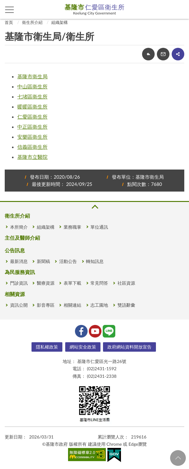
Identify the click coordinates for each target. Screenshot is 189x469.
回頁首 (178, 458)
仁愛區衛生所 (32, 117)
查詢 (179, 9)
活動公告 (68, 261)
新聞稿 (43, 261)
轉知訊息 (95, 261)
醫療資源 (45, 283)
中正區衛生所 (32, 127)
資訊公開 (19, 305)
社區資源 (126, 283)
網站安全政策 (83, 346)
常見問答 (99, 283)
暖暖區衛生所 (32, 106)
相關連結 (72, 305)
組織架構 (59, 22)
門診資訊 (19, 283)
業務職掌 (72, 227)
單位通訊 (99, 227)
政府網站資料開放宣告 (129, 346)
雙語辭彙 (126, 305)
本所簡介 (19, 227)
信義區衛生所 (32, 147)
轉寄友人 (163, 54)
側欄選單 (9, 10)
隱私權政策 (47, 346)
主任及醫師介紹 (22, 238)
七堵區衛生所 (32, 96)
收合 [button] (94, 207)
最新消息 (19, 261)
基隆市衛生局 (32, 76)
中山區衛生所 (32, 86)
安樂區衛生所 (32, 137)
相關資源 (15, 294)
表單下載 (72, 283)
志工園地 (99, 305)
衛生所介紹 (32, 22)
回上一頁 (148, 54)
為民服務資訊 (20, 272)
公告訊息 (15, 250)
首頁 (9, 22)
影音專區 (45, 305)
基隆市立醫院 (32, 157)
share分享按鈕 (178, 54)
